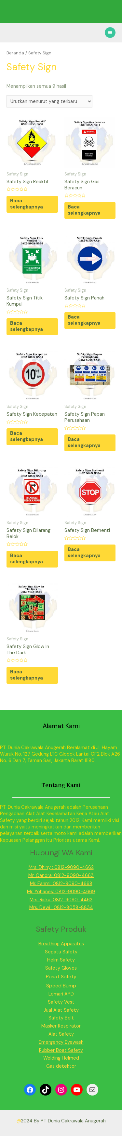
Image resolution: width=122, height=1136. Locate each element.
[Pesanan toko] (49, 101)
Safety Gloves (61, 968)
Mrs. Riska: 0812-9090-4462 (61, 900)
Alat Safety (61, 1034)
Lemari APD (61, 994)
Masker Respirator (61, 1026)
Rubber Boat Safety (61, 1050)
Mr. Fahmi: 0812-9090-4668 (61, 884)
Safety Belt (61, 1018)
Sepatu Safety (61, 952)
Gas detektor (61, 1066)
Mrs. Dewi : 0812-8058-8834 (61, 908)
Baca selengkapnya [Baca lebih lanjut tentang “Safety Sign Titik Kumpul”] (26, 326)
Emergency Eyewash (61, 1042)
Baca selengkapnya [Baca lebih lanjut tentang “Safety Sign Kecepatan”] (26, 436)
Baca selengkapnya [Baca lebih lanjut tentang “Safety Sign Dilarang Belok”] (26, 559)
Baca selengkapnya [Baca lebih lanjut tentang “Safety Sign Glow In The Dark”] (26, 675)
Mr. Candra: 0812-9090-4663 (61, 875)
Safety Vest (61, 1002)
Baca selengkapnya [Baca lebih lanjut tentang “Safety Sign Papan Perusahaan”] (84, 442)
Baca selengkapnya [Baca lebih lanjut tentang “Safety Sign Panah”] (84, 320)
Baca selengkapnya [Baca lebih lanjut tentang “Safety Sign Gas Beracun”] (84, 210)
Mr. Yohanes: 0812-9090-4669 (61, 892)
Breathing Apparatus (61, 944)
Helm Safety (61, 960)
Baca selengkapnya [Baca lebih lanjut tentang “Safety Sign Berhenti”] (84, 552)
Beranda (15, 53)
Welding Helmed (61, 1058)
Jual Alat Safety (61, 1010)
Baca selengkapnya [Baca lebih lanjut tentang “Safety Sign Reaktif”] (26, 204)
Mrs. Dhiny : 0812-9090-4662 (61, 867)
